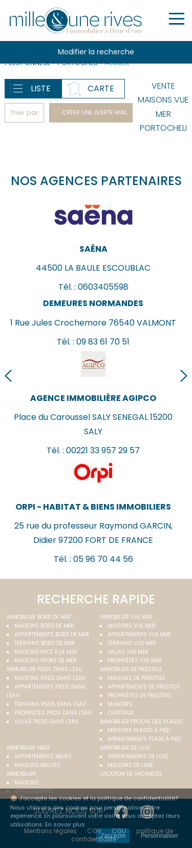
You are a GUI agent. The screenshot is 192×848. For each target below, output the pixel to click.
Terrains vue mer (132, 643)
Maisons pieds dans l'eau (50, 678)
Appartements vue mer (139, 634)
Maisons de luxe (130, 765)
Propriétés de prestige (139, 695)
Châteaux (121, 713)
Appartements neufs (43, 756)
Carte (101, 88)
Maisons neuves (37, 765)
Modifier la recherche (96, 52)
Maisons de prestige (136, 678)
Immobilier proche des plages (141, 721)
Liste (41, 88)
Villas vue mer (128, 652)
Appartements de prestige (144, 687)
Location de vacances (131, 774)
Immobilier (21, 774)
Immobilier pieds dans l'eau (44, 669)
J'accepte (112, 835)
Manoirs (120, 704)
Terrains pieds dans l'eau (50, 704)
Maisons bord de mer (44, 626)
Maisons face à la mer (45, 652)
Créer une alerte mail (94, 112)
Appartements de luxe (138, 756)
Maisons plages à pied (139, 730)
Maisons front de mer (45, 660)
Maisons (26, 782)
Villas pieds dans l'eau (46, 721)
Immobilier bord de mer (39, 617)
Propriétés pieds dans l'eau (53, 713)
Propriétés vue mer (135, 660)
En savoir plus (65, 824)
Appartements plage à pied (144, 739)
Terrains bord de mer (44, 643)
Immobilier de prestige (131, 669)
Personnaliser (159, 835)
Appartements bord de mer (51, 634)
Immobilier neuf (28, 748)
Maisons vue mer (132, 626)
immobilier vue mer (126, 617)
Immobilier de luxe (125, 748)
